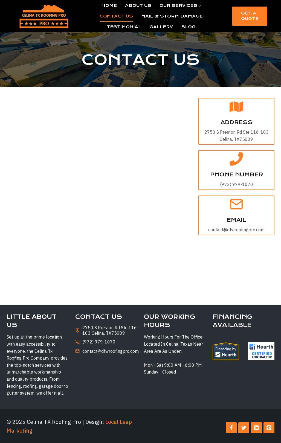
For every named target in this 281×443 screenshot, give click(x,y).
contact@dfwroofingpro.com (110, 351)
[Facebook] (231, 427)
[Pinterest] (268, 427)
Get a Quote (250, 16)
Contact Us (116, 16)
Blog (188, 26)
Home (109, 5)
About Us (138, 5)
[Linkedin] (256, 427)
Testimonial (124, 26)
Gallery (161, 26)
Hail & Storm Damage (172, 16)
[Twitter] (243, 427)
